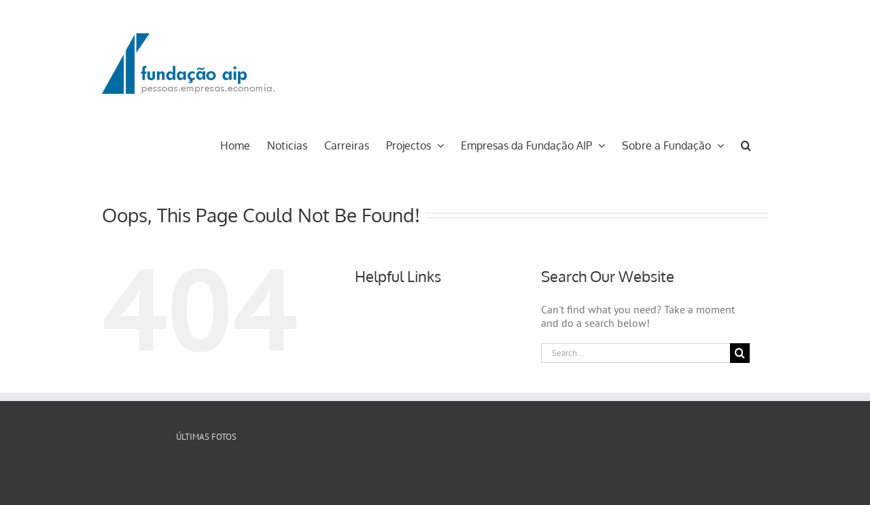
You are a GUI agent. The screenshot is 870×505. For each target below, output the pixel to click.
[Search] (740, 353)
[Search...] (635, 353)
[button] (746, 144)
